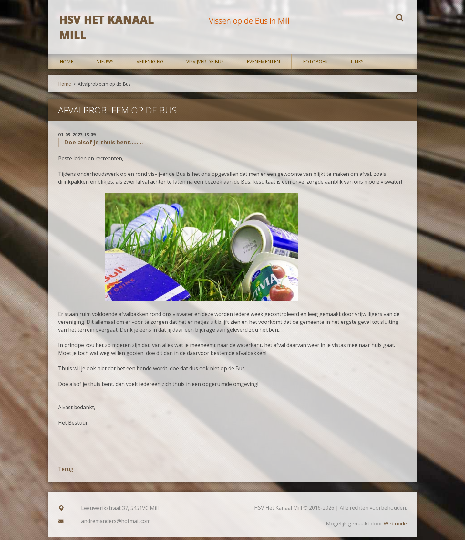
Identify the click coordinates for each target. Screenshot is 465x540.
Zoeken (400, 19)
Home (66, 64)
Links (357, 64)
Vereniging (150, 64)
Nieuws (105, 64)
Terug (65, 471)
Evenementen (263, 64)
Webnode (395, 526)
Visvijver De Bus (205, 64)
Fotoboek (315, 64)
